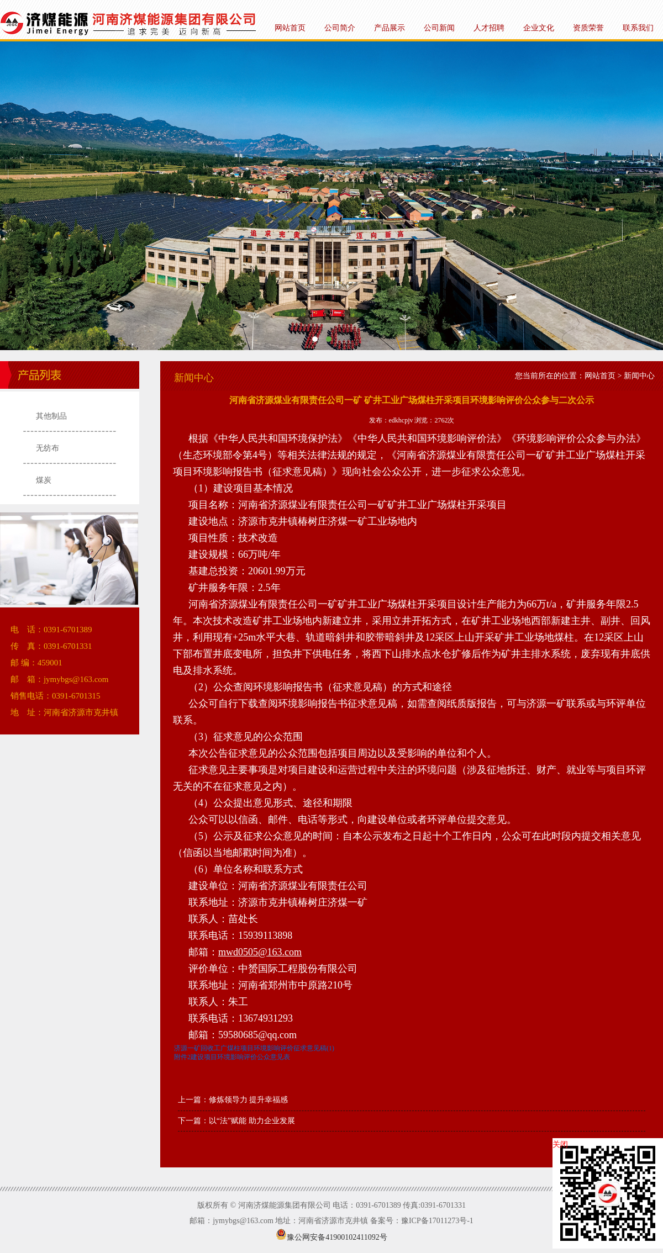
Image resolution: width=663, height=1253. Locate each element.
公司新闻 (439, 28)
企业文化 (538, 28)
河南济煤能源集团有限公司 (331, 195)
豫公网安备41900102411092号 (331, 1237)
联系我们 (638, 28)
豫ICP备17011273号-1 (437, 1221)
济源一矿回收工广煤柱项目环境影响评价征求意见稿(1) (254, 1048)
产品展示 (389, 28)
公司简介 (339, 28)
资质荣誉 (588, 28)
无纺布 (47, 448)
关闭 (560, 1144)
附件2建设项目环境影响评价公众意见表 (232, 1057)
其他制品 (51, 416)
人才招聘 (488, 28)
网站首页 (290, 28)
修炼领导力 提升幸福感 (248, 1100)
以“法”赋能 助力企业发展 (252, 1121)
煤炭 (43, 480)
